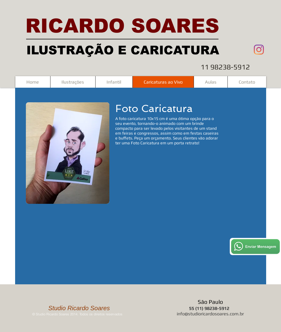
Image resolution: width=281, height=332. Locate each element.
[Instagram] (259, 50)
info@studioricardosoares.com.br (210, 313)
